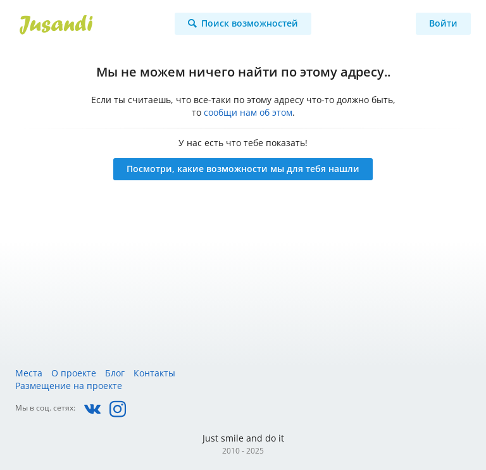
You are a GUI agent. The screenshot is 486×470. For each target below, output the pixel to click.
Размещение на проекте (68, 386)
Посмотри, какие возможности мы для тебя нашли (243, 169)
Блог (115, 373)
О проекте (73, 373)
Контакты (154, 373)
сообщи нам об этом (248, 112)
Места (28, 373)
